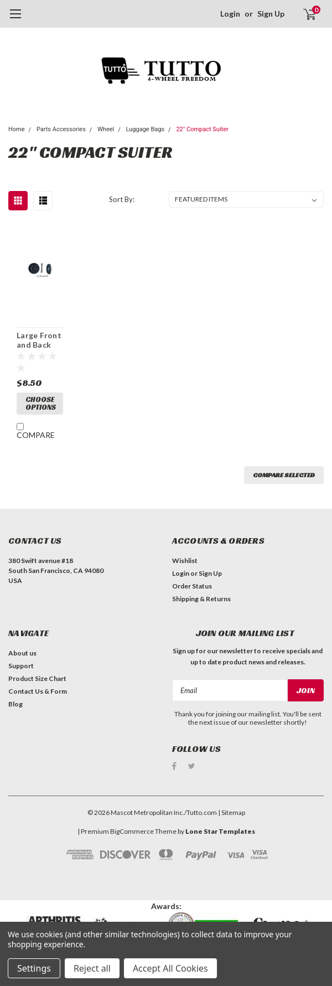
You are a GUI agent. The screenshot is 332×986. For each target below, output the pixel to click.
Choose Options (40, 403)
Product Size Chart (37, 678)
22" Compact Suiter (202, 129)
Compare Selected (284, 475)
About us (22, 653)
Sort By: (121, 199)
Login (230, 13)
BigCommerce (132, 829)
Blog (15, 704)
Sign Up (270, 13)
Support (21, 666)
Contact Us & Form (37, 691)
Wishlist (185, 560)
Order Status (192, 586)
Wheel (105, 129)
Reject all (92, 968)
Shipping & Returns (201, 599)
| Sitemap (231, 810)
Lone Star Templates (220, 829)
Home (16, 129)
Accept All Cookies (170, 968)
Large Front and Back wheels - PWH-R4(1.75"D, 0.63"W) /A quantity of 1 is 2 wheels (39, 340)
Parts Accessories (61, 129)
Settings (34, 968)
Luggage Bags (145, 129)
